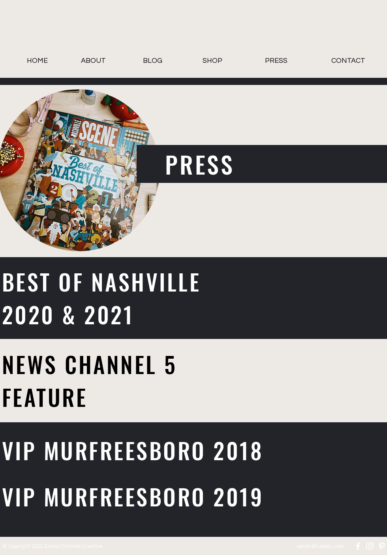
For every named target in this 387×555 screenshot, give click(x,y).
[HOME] (37, 61)
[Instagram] (370, 546)
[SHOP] (212, 61)
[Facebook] (358, 546)
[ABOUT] (93, 61)
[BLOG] (152, 61)
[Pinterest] (382, 546)
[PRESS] (276, 61)
